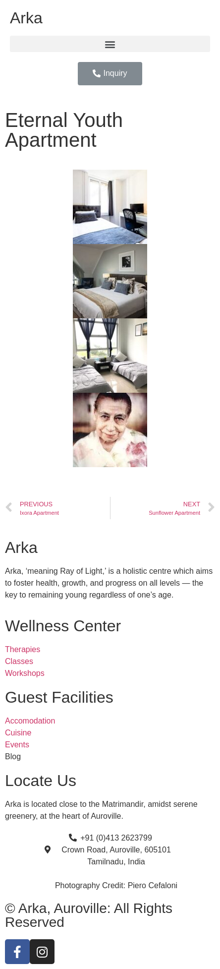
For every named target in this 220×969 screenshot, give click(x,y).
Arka (26, 18)
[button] (110, 44)
